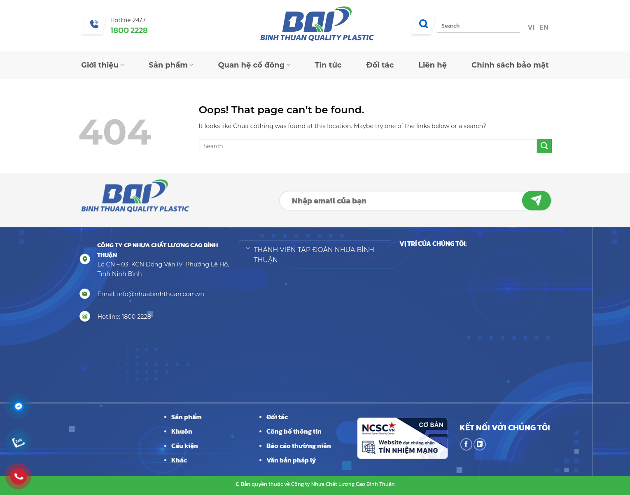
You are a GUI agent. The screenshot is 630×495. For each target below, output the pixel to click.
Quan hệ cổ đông (254, 65)
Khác (179, 460)
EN (543, 27)
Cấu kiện (184, 446)
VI (530, 27)
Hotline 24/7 (128, 20)
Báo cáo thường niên (298, 446)
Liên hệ (432, 65)
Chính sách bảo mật (510, 65)
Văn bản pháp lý (291, 460)
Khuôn (181, 431)
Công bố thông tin (294, 431)
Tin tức (328, 65)
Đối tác (380, 65)
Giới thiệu (102, 65)
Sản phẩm (171, 65)
